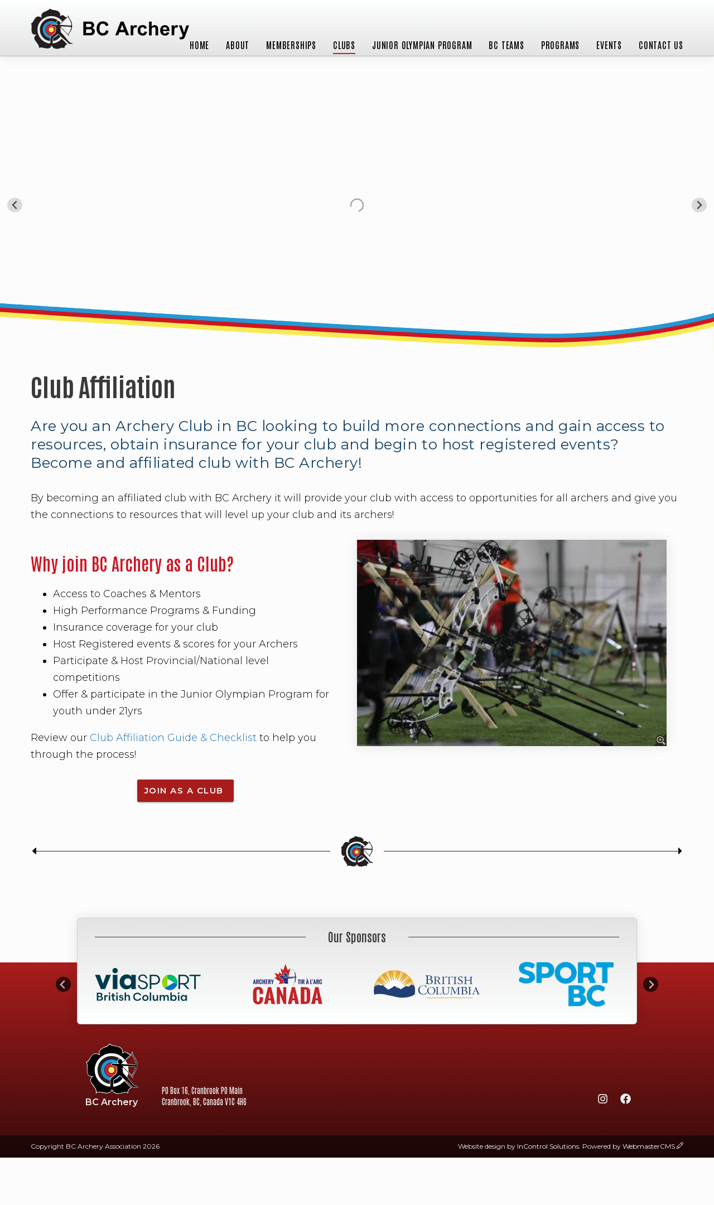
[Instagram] (602, 1100)
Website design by (518, 1146)
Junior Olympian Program (422, 44)
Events (609, 44)
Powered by (628, 1146)
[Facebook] (625, 1100)
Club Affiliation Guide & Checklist (173, 738)
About (237, 44)
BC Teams (506, 44)
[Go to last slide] (14, 204)
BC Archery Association (110, 29)
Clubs (344, 44)
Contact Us (661, 44)
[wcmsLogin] (680, 1146)
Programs (560, 44)
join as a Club (185, 790)
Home (199, 44)
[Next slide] (699, 204)
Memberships (291, 44)
